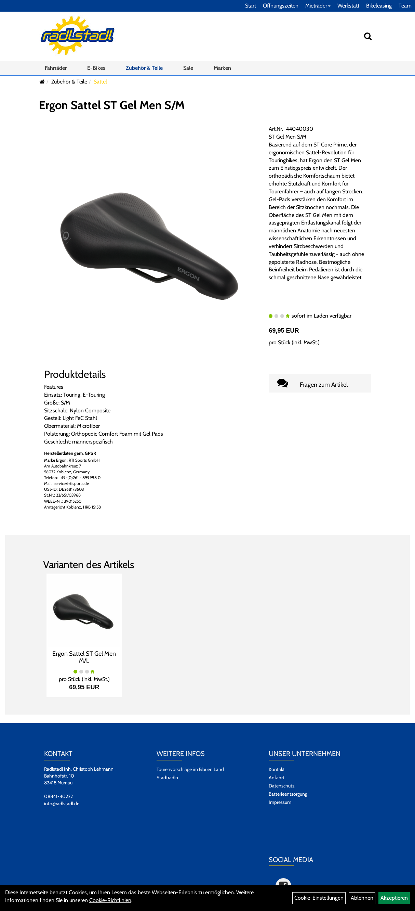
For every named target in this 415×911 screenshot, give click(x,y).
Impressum (280, 802)
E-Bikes (96, 68)
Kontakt (277, 769)
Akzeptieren (394, 898)
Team (405, 5)
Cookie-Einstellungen (319, 898)
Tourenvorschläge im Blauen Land (190, 769)
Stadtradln (167, 777)
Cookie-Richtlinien (110, 900)
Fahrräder (56, 68)
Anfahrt (276, 777)
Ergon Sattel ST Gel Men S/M (112, 105)
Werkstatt (348, 5)
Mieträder (318, 5)
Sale (188, 68)
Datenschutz (282, 786)
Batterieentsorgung (288, 794)
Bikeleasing (379, 5)
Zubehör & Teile (144, 68)
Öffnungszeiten (280, 5)
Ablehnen (362, 898)
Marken (222, 68)
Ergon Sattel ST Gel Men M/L (84, 657)
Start (250, 5)
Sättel (100, 81)
